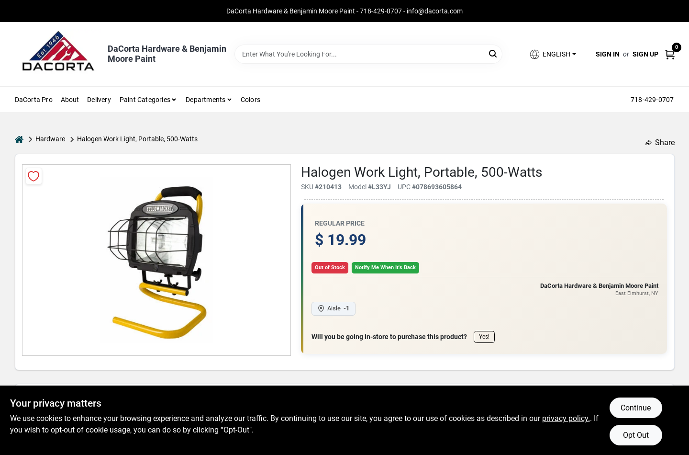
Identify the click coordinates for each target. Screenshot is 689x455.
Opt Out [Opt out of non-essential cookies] (636, 435)
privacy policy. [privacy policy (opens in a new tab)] (566, 418)
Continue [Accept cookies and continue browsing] (636, 407)
